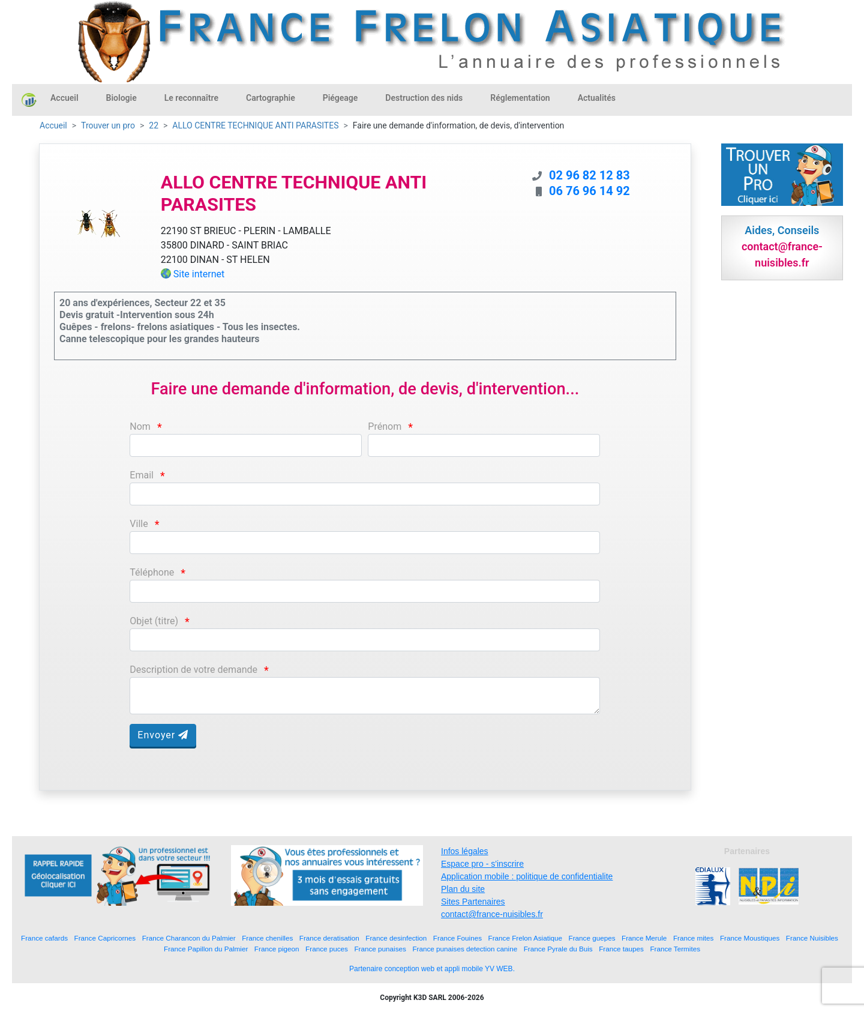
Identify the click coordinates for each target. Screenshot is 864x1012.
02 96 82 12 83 (589, 175)
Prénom (384, 426)
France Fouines (457, 938)
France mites (693, 938)
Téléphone (152, 572)
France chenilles (267, 938)
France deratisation (329, 938)
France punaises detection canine (464, 949)
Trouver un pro (108, 125)
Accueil (64, 98)
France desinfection (396, 938)
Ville (139, 523)
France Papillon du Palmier (206, 949)
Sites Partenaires (473, 901)
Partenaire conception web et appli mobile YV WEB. (432, 969)
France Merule (644, 938)
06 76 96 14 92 (589, 191)
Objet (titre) (154, 620)
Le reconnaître (191, 98)
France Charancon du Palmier (189, 938)
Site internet (199, 274)
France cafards (44, 938)
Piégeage (340, 98)
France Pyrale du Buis (558, 949)
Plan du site (463, 889)
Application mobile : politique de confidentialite (527, 876)
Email (142, 475)
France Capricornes (105, 938)
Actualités (597, 98)
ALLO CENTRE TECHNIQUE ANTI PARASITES (255, 125)
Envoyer (162, 735)
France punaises (380, 949)
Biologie (121, 98)
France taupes (621, 949)
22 (153, 125)
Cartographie (270, 98)
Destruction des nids (424, 98)
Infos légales (464, 851)
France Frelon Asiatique (525, 938)
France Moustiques (749, 938)
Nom (140, 426)
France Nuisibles (812, 938)
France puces (326, 949)
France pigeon (276, 949)
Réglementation (520, 98)
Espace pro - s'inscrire (482, 864)
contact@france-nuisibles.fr (492, 914)
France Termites (675, 949)
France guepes (592, 938)
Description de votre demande (193, 669)
